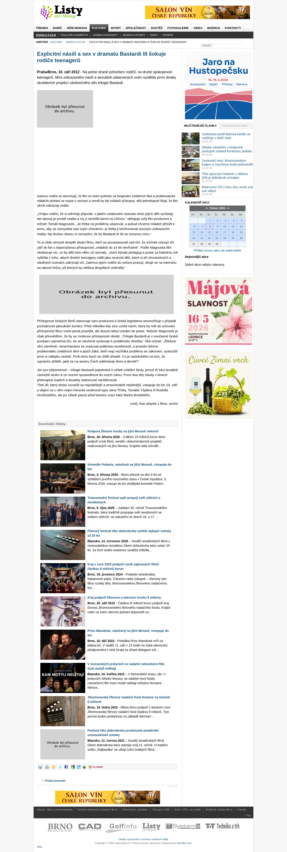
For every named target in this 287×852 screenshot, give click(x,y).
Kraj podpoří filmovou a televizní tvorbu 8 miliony (124, 597)
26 (241, 238)
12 (241, 226)
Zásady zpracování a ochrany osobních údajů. (143, 839)
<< (207, 208)
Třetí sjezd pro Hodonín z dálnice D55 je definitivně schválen (225, 175)
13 (193, 232)
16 (216, 232)
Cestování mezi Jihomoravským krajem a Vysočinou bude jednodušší (227, 162)
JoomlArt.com (183, 843)
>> (228, 208)
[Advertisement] (107, 162)
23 (216, 238)
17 (224, 232)
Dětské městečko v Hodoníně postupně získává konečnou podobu (227, 149)
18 (233, 232)
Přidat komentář (55, 780)
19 (241, 232)
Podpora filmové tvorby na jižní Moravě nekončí (123, 431)
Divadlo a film (75, 42)
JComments (172, 786)
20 (193, 238)
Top (248, 815)
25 (233, 238)
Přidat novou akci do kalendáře (217, 250)
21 (201, 238)
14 (201, 232)
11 (233, 226)
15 (209, 232)
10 (224, 226)
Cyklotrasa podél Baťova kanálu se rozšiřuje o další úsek (226, 136)
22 (209, 238)
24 (224, 238)
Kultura (55, 42)
